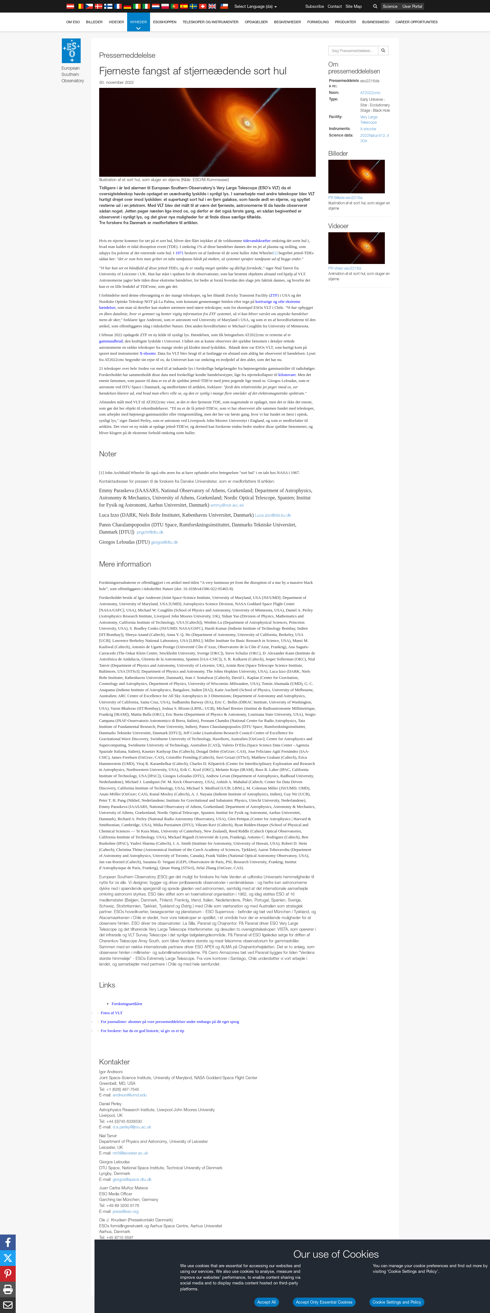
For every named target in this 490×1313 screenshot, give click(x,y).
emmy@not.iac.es (227, 505)
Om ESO (73, 22)
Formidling (318, 22)
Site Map (354, 6)
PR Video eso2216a (344, 268)
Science (390, 6)
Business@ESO (375, 22)
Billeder (94, 22)
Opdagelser (256, 22)
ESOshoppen (164, 22)
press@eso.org (125, 1211)
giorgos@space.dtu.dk (132, 1179)
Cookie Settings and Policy (397, 1302)
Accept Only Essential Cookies (324, 1302)
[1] (275, 252)
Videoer (116, 22)
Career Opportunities (417, 22)
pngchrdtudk (150, 532)
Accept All (266, 1302)
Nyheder (138, 25)
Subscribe (314, 6)
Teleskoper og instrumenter (211, 22)
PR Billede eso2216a (345, 197)
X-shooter (368, 128)
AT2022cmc (370, 92)
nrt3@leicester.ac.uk (130, 1152)
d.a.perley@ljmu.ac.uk (132, 1126)
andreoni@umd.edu (130, 1094)
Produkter (345, 22)
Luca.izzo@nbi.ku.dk (273, 515)
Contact (335, 6)
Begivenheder (287, 22)
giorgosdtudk (164, 542)
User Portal (412, 6)
